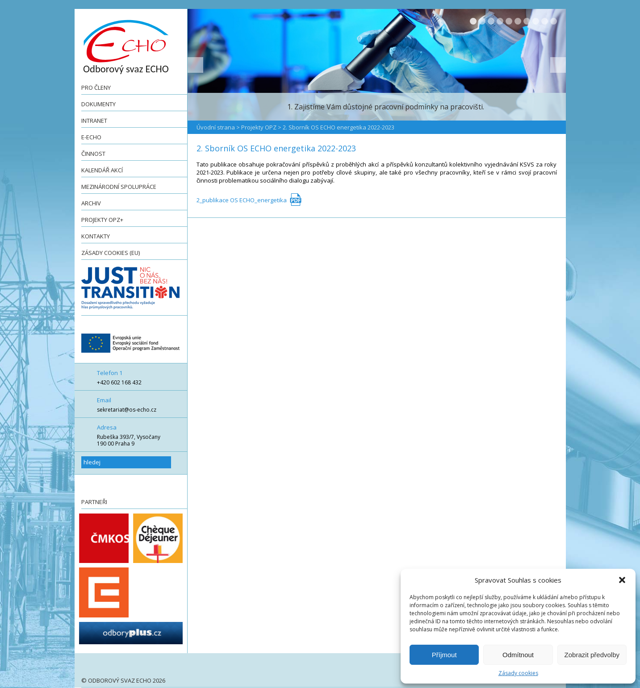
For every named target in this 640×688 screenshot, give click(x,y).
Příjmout (444, 655)
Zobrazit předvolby (592, 655)
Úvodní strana (216, 127)
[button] (622, 579)
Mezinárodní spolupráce (118, 187)
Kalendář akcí (102, 170)
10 (553, 21)
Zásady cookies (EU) (110, 253)
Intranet (94, 121)
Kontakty (95, 236)
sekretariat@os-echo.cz (126, 409)
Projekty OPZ (258, 127)
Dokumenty (98, 104)
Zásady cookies (518, 673)
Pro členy (96, 87)
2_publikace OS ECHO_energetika (242, 200)
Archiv (91, 203)
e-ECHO (91, 137)
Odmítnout (518, 655)
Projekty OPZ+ (102, 220)
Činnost (93, 154)
